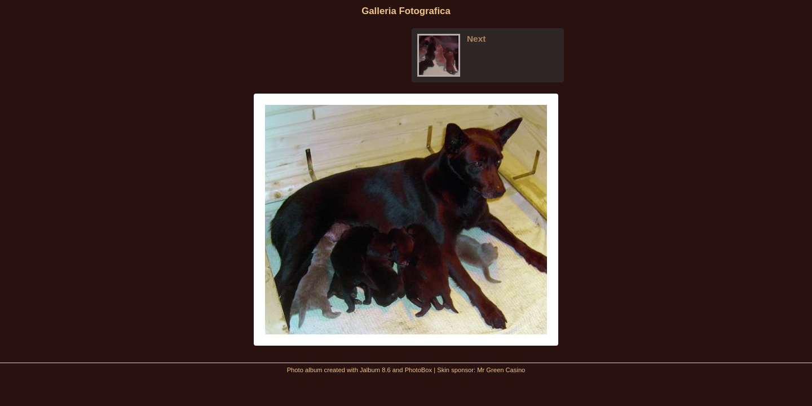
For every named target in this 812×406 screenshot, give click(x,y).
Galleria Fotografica (406, 11)
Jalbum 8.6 (375, 370)
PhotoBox (419, 370)
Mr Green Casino (501, 370)
